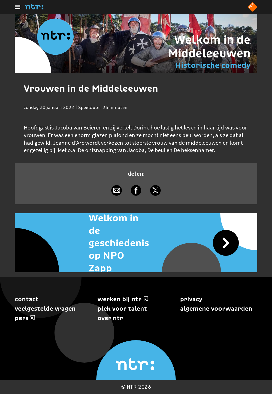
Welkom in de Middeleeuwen (209, 46)
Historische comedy (213, 65)
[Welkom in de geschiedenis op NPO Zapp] (136, 242)
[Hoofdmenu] (17, 7)
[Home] (34, 8)
